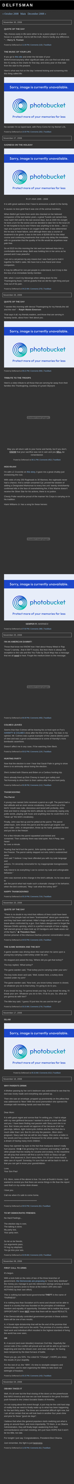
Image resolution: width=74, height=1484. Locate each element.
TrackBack (47, 45)
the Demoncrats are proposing (30, 1281)
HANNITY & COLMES (14, 733)
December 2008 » (37, 13)
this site (19, 57)
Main (23, 13)
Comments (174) (36, 1007)
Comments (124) (36, 752)
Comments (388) (36, 629)
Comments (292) (36, 132)
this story (30, 472)
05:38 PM (25, 785)
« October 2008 (10, 13)
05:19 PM (25, 896)
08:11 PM (34, 460)
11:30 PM (25, 45)
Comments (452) (46, 460)
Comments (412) (46, 1073)
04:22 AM (25, 289)
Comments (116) (36, 45)
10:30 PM (25, 132)
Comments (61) (36, 1448)
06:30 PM (25, 718)
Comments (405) (36, 718)
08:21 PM (25, 371)
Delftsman (17, 5)
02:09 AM (25, 1255)
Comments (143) (36, 1376)
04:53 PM (25, 940)
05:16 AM (34, 1073)
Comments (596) (36, 371)
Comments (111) (36, 785)
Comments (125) (36, 940)
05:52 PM (25, 752)
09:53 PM (25, 1206)
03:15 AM (25, 1007)
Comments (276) (36, 289)
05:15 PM (25, 1376)
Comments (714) (36, 896)
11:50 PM (25, 1448)
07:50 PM (25, 629)
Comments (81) (36, 1206)
